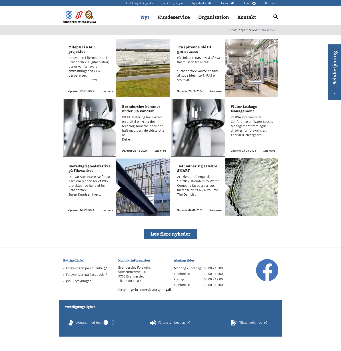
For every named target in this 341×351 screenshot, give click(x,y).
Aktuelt (253, 30)
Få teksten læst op (168, 322)
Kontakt (246, 17)
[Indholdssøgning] (275, 16)
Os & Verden (268, 30)
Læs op (225, 3)
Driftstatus (271, 3)
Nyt (145, 17)
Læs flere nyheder (170, 234)
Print (247, 3)
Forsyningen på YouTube (84, 268)
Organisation (213, 17)
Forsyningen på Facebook (85, 274)
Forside (233, 30)
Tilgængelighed (247, 322)
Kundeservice (174, 17)
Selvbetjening (334, 73)
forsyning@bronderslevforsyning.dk (145, 290)
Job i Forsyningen (173, 3)
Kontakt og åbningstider (139, 3)
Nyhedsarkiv (199, 3)
